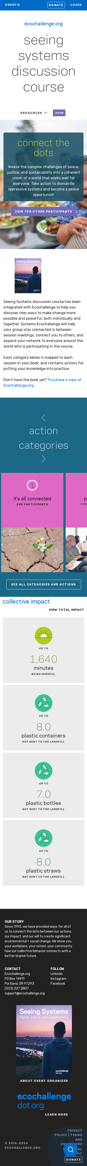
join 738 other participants (43, 211)
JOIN (59, 113)
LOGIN (76, 5)
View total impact (66, 609)
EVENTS (12, 5)
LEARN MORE (56, 1114)
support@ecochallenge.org (25, 993)
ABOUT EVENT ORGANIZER (44, 1081)
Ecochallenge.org (43, 23)
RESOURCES (31, 113)
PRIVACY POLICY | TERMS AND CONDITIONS (68, 1137)
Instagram (58, 979)
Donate (56, 5)
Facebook (58, 984)
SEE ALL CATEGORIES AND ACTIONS (43, 584)
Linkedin (57, 974)
